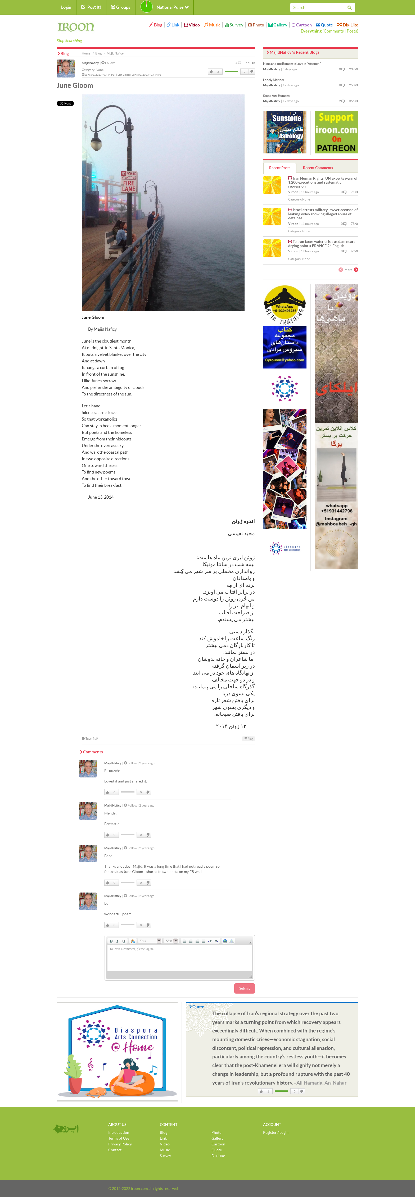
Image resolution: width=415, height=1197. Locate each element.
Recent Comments (318, 168)
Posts (352, 31)
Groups (120, 7)
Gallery (277, 24)
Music (212, 24)
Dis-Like (347, 24)
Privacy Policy (120, 1144)
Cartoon (302, 24)
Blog (155, 24)
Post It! (91, 7)
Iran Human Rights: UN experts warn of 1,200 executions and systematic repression (323, 182)
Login (66, 7)
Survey (234, 24)
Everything (311, 31)
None (99, 69)
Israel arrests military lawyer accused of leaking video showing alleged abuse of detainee (323, 214)
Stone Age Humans (276, 95)
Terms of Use (118, 1138)
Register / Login (275, 1132)
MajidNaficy (90, 63)
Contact (114, 1150)
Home (86, 53)
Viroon (293, 192)
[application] (180, 958)
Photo (256, 24)
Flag (248, 738)
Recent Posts (279, 168)
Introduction (118, 1132)
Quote (324, 24)
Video (192, 24)
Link (172, 24)
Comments (334, 31)
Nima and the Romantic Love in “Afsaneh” (292, 63)
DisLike (251, 72)
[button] (111, 940)
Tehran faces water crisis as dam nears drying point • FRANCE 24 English (321, 243)
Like (211, 72)
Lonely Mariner (273, 79)
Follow (108, 63)
